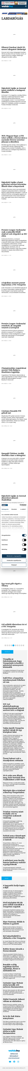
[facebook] (14, 1062)
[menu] (26, 6)
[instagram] (18, 1062)
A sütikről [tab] (23, 509)
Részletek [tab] (14, 509)
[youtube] (10, 1062)
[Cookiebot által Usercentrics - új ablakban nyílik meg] (20, 505)
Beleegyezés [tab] (5, 509)
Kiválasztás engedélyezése (14, 560)
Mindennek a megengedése (14, 556)
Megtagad (14, 565)
